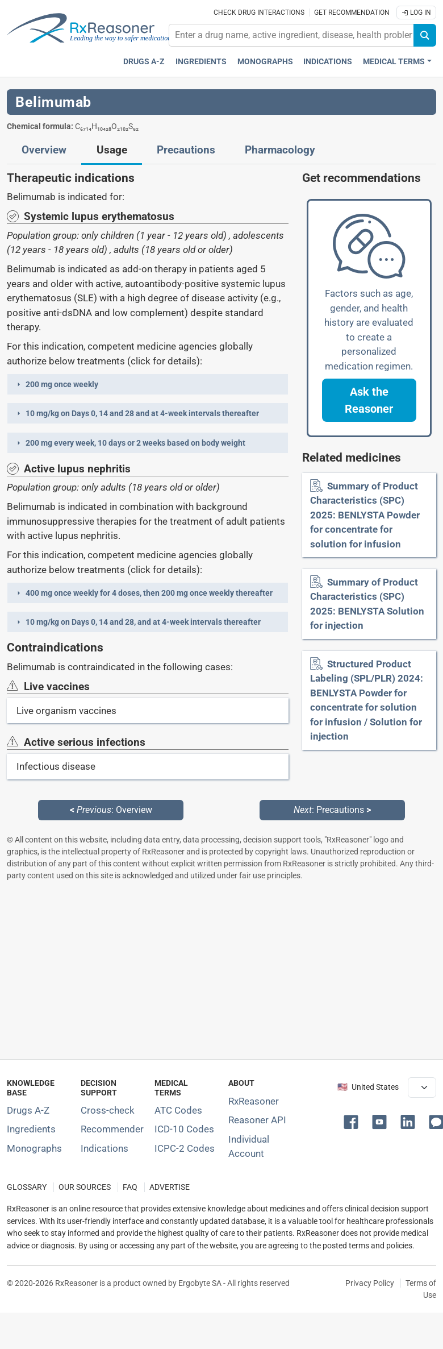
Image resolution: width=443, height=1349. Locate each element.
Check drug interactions (259, 12)
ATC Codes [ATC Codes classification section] (178, 1110)
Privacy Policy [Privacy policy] (369, 1283)
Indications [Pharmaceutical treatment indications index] (327, 62)
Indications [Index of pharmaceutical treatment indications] (104, 1148)
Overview (44, 150)
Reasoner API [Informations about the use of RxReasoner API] (257, 1120)
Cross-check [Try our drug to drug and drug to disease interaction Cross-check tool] (108, 1110)
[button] (148, 384)
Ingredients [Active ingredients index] (201, 62)
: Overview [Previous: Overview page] (111, 809)
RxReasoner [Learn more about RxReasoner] (253, 1101)
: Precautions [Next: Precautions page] (332, 809)
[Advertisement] (218, 969)
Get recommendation (352, 12)
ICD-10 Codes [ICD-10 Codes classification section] (184, 1129)
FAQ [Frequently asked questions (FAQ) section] (130, 1187)
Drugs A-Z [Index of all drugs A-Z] (28, 1110)
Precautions (186, 150)
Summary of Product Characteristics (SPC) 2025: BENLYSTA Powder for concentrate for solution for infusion (365, 515)
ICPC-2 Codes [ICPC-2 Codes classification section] (184, 1148)
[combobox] (291, 35)
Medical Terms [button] (394, 62)
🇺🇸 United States (368, 1087)
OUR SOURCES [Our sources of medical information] (84, 1187)
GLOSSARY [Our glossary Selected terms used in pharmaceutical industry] (27, 1187)
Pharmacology (280, 150)
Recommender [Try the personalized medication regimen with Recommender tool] (112, 1129)
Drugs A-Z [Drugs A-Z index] (144, 62)
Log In (416, 12)
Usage (112, 150)
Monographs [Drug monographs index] (265, 62)
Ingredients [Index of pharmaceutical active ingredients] (31, 1129)
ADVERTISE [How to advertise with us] (169, 1187)
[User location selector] (422, 1087)
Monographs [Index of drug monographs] (34, 1148)
